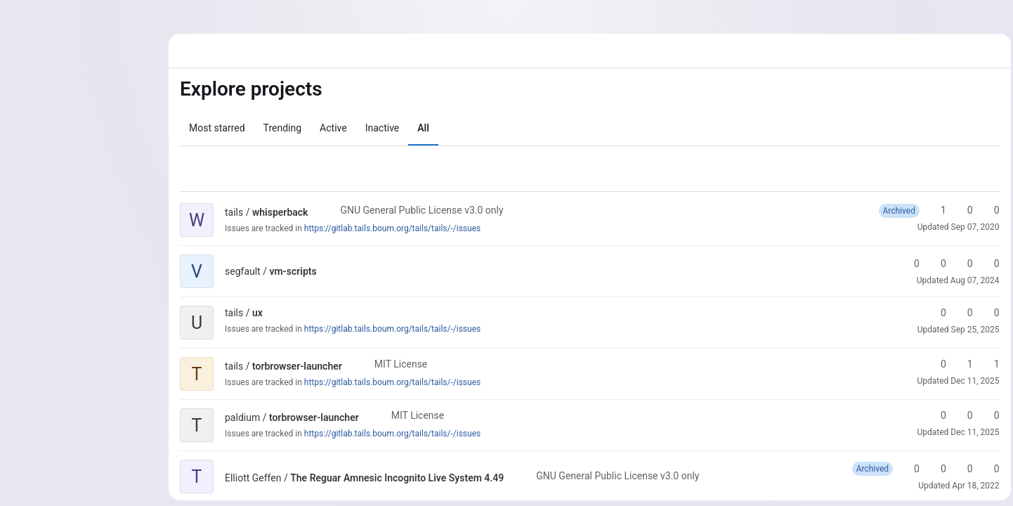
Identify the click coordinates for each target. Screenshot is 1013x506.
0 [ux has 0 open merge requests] (987, 312)
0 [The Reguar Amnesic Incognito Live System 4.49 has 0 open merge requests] (960, 468)
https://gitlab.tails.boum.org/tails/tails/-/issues (392, 228)
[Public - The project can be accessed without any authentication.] (319, 212)
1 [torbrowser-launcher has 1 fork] (960, 364)
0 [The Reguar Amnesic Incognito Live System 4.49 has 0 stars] (907, 468)
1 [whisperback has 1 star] (933, 210)
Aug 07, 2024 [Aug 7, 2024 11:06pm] (971, 280)
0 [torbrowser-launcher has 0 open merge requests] (987, 415)
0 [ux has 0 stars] (933, 312)
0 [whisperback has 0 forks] (960, 210)
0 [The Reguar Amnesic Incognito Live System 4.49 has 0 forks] (933, 468)
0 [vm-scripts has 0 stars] (907, 263)
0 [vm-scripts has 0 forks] (933, 263)
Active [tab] (333, 128)
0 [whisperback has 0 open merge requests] (987, 210)
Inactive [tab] (382, 128)
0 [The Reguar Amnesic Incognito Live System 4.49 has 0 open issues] (987, 468)
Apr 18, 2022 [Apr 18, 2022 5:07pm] (972, 486)
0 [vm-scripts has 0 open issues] (987, 263)
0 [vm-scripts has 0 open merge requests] (960, 263)
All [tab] (423, 128)
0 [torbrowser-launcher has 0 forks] (960, 415)
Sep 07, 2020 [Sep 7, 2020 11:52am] (972, 227)
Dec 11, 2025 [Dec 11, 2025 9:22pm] (972, 381)
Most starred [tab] (217, 128)
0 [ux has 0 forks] (960, 312)
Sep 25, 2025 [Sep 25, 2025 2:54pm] (972, 330)
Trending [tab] (282, 128)
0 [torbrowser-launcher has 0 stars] (933, 364)
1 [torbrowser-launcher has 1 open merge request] (987, 364)
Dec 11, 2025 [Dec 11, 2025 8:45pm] (972, 432)
